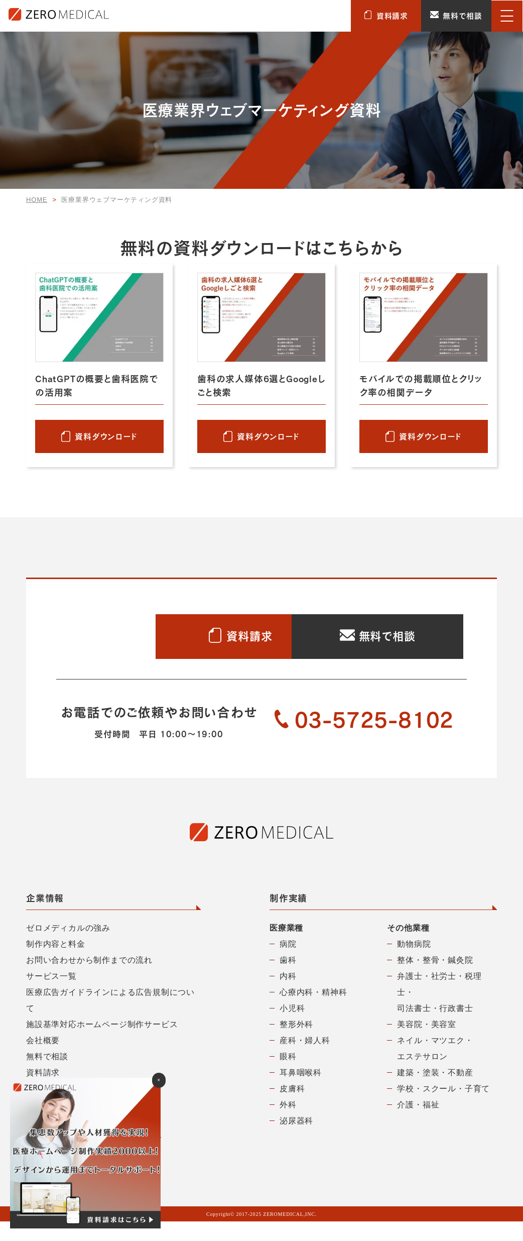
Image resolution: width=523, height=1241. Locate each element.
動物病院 (414, 963)
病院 (288, 963)
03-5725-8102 (364, 739)
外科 (288, 1124)
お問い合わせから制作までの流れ (89, 979)
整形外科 (296, 1044)
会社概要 (43, 1060)
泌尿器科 (296, 1140)
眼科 (288, 1076)
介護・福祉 (418, 1124)
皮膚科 (292, 1108)
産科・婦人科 (305, 1060)
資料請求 (386, 16)
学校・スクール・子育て (443, 1108)
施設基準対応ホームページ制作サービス (102, 1044)
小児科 (292, 1028)
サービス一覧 (51, 995)
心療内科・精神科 (313, 1011)
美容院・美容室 (426, 1044)
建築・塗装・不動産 (435, 1092)
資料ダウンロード (106, 436)
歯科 (288, 979)
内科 (288, 995)
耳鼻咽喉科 (301, 1092)
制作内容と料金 (55, 963)
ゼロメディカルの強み (68, 947)
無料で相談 (456, 16)
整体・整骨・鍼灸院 (435, 979)
